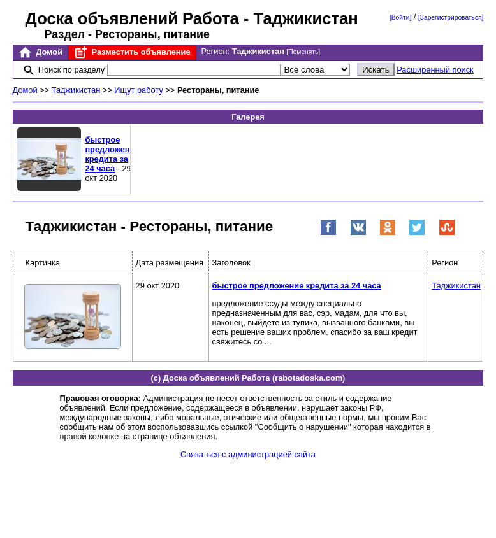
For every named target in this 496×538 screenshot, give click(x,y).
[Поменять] (303, 51)
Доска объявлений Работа (132, 18)
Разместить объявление (131, 52)
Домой (40, 52)
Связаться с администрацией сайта (248, 454)
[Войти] (400, 17)
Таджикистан (76, 90)
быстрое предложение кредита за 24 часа (112, 154)
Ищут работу (138, 90)
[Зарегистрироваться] (450, 17)
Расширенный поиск (435, 69)
